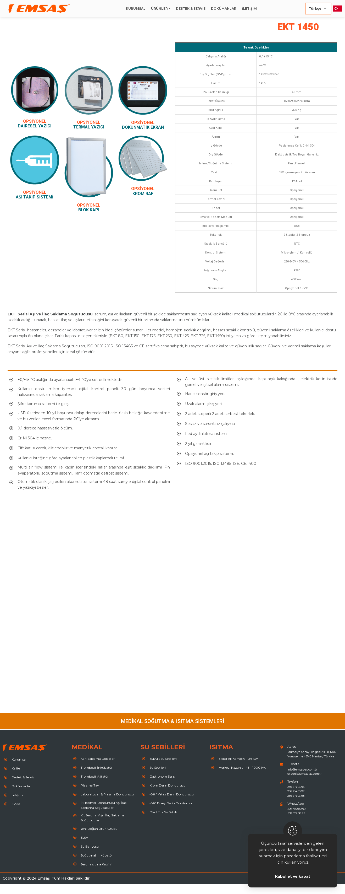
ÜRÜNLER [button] (159, 8)
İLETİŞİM (249, 8)
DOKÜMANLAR (223, 8)
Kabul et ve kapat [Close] (292, 876)
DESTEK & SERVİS (190, 8)
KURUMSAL (136, 8)
